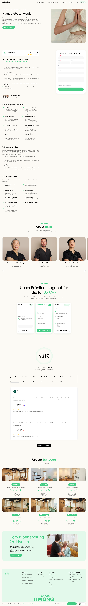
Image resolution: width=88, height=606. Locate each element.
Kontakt (50, 586)
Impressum (80, 600)
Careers (50, 584)
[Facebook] (5, 573)
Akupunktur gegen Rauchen (73, 581)
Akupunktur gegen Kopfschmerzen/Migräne (76, 577)
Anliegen (59, 75)
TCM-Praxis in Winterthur (27, 577)
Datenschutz (73, 600)
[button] (85, 271)
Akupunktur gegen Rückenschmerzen (75, 576)
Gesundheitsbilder (52, 576)
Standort (59, 65)
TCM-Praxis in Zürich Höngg (27, 580)
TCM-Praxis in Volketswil (26, 579)
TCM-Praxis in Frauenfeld (26, 576)
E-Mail (59, 60)
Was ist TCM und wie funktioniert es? (56, 579)
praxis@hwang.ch (41, 576)
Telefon (72, 60)
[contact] (83, 2)
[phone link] (11, 490)
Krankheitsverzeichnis (53, 581)
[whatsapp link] (14, 490)
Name (59, 55)
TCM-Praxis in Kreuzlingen (27, 574)
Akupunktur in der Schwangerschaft (74, 574)
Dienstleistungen (61, 70)
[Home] (6, 2)
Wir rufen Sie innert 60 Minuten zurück (64, 85)
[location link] (20, 490)
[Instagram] (8, 573)
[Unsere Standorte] (15, 474)
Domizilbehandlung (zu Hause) (27, 583)
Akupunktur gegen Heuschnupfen (74, 579)
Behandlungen (52, 574)
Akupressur (70, 582)
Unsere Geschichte (53, 577)
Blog (50, 582)
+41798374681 (40, 574)
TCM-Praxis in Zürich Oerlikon (27, 581)
